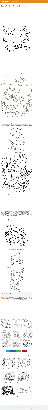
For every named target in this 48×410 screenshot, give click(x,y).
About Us (26, 405)
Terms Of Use (22, 405)
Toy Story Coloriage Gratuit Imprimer (8, 368)
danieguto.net (6, 1)
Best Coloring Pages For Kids (32, 408)
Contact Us (14, 405)
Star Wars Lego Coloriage (21, 382)
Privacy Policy (30, 405)
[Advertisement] (16, 16)
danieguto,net (4, 298)
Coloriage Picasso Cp (5, 396)
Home (13, 1)
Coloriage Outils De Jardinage (22, 368)
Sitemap (33, 405)
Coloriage (17, 1)
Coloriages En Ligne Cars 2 (6, 382)
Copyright (18, 405)
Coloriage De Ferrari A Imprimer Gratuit (23, 396)
